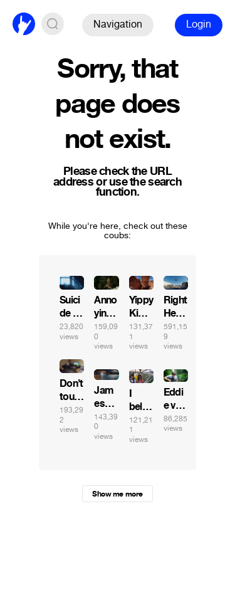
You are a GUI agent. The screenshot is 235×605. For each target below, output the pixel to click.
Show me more (117, 494)
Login (198, 24)
